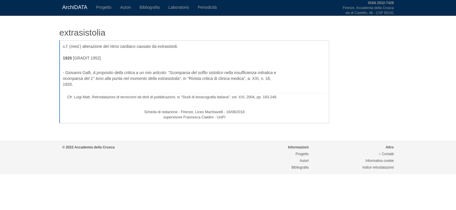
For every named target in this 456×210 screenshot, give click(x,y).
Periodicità (207, 7)
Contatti (386, 154)
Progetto (103, 7)
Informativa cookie (380, 161)
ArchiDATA (74, 7)
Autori (125, 7)
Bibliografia (150, 7)
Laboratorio (178, 7)
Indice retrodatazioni (378, 167)
